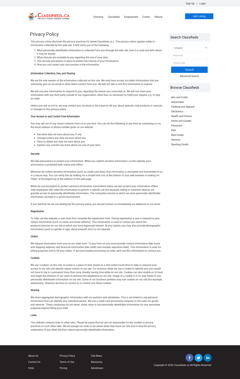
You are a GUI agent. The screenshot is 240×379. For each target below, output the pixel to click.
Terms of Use (67, 362)
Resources (96, 362)
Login (203, 3)
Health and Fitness (181, 116)
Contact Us (34, 362)
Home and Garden (181, 121)
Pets (173, 130)
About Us (33, 355)
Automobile (177, 102)
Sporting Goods (179, 144)
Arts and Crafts (179, 97)
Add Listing (199, 16)
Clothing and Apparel (182, 106)
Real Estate (177, 135)
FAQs (31, 368)
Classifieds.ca (181, 365)
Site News (96, 355)
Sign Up (190, 3)
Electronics (177, 111)
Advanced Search (189, 76)
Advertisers (97, 368)
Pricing (63, 368)
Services (175, 139)
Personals (176, 125)
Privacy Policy (67, 355)
